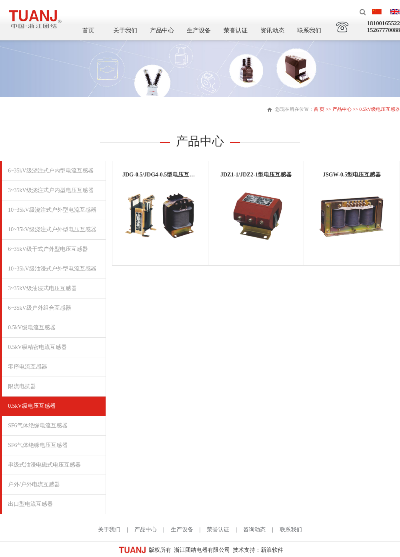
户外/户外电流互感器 (34, 484)
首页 (88, 30)
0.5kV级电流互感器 (32, 328)
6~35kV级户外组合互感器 (39, 308)
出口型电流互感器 (30, 504)
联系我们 (309, 30)
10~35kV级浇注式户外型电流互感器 (52, 210)
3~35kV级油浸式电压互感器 (42, 288)
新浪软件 (272, 550)
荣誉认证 (236, 30)
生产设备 (199, 30)
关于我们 (125, 30)
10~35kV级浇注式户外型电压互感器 (52, 229)
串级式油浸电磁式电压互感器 (44, 465)
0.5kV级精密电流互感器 (37, 347)
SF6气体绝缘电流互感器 (38, 426)
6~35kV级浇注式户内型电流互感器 (51, 171)
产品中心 (162, 30)
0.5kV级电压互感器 (32, 406)
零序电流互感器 (27, 367)
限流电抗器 (22, 386)
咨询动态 (254, 530)
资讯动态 (272, 30)
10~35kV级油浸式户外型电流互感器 (52, 269)
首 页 (319, 109)
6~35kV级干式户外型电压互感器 (48, 249)
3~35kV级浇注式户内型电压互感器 (51, 190)
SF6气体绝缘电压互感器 (38, 445)
